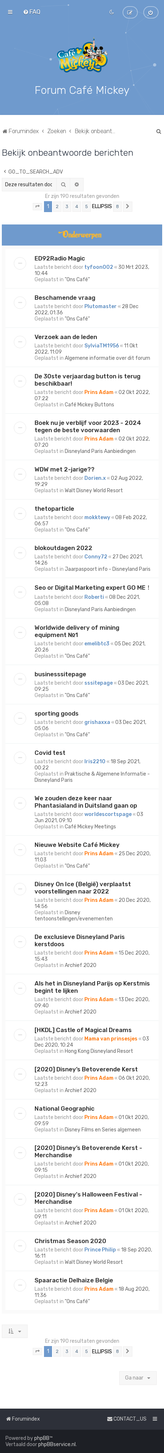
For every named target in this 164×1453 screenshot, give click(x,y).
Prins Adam (98, 392)
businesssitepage (60, 673)
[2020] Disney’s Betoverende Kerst (86, 1068)
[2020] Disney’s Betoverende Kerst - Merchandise (88, 1151)
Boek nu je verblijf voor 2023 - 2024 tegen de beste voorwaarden (88, 426)
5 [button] (86, 206)
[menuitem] (31, 11)
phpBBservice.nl (57, 1444)
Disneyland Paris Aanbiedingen (100, 451)
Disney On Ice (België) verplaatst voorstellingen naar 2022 (83, 887)
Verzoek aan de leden (66, 336)
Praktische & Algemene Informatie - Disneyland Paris (92, 777)
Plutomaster (100, 306)
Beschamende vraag (65, 297)
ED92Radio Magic (60, 258)
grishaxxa (97, 722)
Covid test (50, 752)
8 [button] (117, 206)
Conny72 (95, 556)
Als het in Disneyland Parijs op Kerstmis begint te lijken (92, 986)
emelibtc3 (96, 643)
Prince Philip (100, 1249)
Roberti (94, 597)
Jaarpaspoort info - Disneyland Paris (108, 569)
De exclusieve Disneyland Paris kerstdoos (80, 940)
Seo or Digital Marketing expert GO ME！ (93, 587)
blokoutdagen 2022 (63, 547)
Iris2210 (94, 761)
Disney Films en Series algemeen (103, 1129)
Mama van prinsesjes (110, 1038)
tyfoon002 (98, 267)
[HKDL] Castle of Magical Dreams (83, 1029)
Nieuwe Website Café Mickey (77, 844)
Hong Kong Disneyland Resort (99, 1051)
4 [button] (76, 206)
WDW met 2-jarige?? (65, 469)
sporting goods (57, 713)
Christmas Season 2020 (70, 1240)
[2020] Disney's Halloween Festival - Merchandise (88, 1197)
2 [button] (57, 206)
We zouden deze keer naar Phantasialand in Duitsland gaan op (86, 801)
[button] (37, 206)
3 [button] (66, 206)
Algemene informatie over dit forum (107, 358)
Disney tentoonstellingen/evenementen (74, 915)
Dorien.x (95, 478)
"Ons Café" (77, 279)
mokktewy (97, 517)
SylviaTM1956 (101, 345)
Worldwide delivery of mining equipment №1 (77, 631)
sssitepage (98, 683)
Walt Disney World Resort (94, 490)
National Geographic (65, 1108)
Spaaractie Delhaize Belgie (74, 1279)
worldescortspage (108, 814)
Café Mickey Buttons (89, 404)
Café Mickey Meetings (90, 826)
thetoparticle (54, 508)
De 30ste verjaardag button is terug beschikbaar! (87, 379)
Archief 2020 (80, 965)
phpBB (41, 1438)
